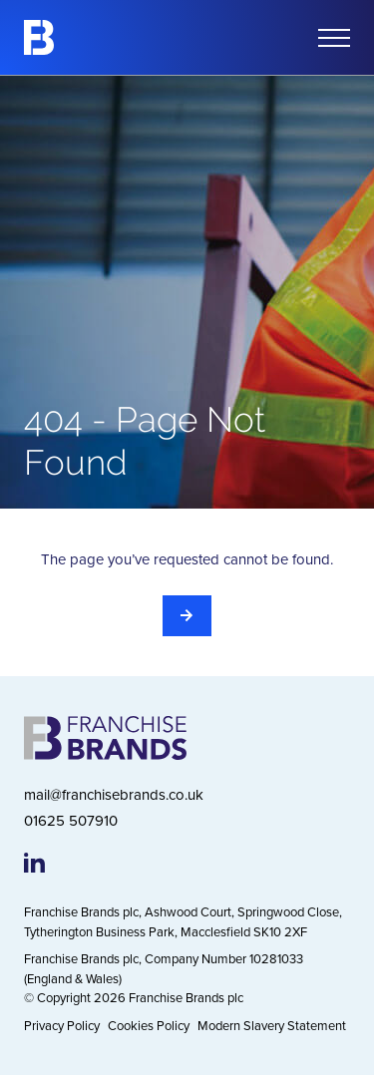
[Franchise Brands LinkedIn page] (34, 863)
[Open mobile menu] (334, 38)
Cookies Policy (148, 1025)
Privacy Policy (62, 1025)
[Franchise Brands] (39, 37)
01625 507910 (71, 820)
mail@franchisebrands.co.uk (113, 794)
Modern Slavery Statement (271, 1025)
